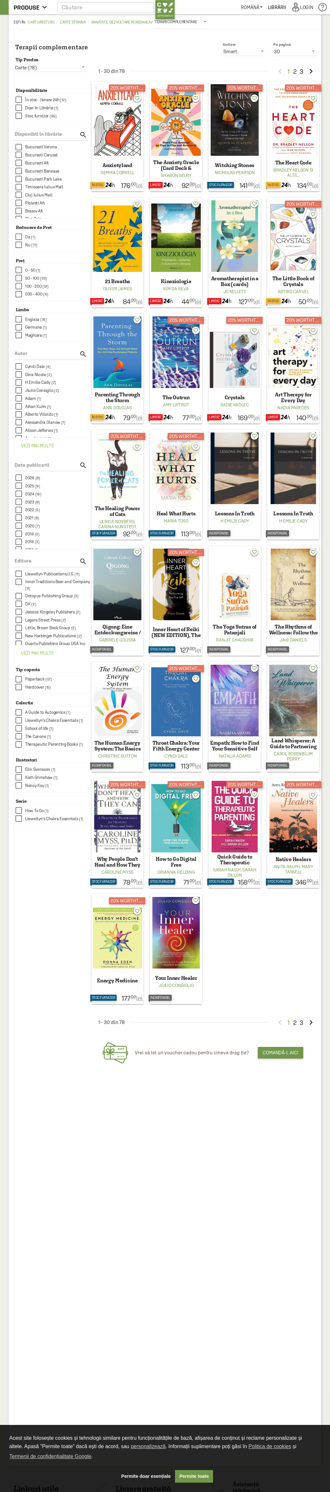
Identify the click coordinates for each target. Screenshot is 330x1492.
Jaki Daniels (293, 639)
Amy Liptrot (176, 404)
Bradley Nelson (291, 170)
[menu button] (32, 7)
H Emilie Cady (234, 520)
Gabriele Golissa (117, 639)
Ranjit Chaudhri (234, 639)
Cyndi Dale (176, 756)
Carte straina (73, 22)
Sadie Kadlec (234, 404)
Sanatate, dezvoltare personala (121, 22)
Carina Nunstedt (117, 526)
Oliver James (117, 288)
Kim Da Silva (176, 288)
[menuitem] (251, 7)
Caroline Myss (117, 872)
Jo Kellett (234, 291)
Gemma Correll (117, 172)
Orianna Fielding (176, 872)
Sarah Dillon (242, 872)
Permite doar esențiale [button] (146, 1476)
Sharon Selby (176, 175)
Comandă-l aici (280, 1052)
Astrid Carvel (293, 291)
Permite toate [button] (194, 1476)
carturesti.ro (41, 22)
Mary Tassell (299, 869)
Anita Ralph (287, 866)
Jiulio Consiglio (176, 985)
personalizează (148, 1446)
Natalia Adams (235, 756)
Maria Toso (176, 520)
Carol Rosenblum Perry (293, 756)
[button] (116, 7)
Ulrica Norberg (117, 521)
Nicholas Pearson (235, 172)
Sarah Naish (227, 869)
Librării (277, 7)
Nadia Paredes (293, 407)
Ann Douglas (117, 407)
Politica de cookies (269, 1446)
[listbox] (181, 22)
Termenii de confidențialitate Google (50, 1456)
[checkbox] (52, 99)
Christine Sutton (117, 756)
